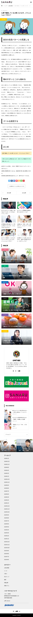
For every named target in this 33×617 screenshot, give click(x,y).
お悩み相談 (3, 19)
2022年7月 (6, 520)
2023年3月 (6, 497)
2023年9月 (6, 485)
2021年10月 (6, 547)
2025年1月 (6, 458)
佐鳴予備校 (16, 360)
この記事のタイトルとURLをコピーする (16, 186)
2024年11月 (6, 464)
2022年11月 (6, 509)
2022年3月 (6, 532)
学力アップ (6, 576)
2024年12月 (6, 461)
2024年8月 (6, 467)
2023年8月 (6, 488)
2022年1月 (6, 538)
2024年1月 (6, 476)
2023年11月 (6, 482)
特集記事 (4, 298)
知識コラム (5, 282)
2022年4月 (6, 529)
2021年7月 (6, 556)
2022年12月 (6, 506)
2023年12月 (6, 479)
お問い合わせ (7, 600)
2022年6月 (6, 523)
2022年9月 (6, 515)
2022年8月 (6, 517)
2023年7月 (6, 491)
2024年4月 (6, 470)
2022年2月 (6, 535)
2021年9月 (6, 550)
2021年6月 (6, 559)
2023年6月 (6, 494)
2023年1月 (6, 503)
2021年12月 (6, 541)
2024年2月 (6, 473)
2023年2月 (6, 500)
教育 (5, 579)
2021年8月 (6, 553)
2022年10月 (6, 512)
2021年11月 (6, 544)
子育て (5, 249)
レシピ (5, 314)
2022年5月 (6, 526)
